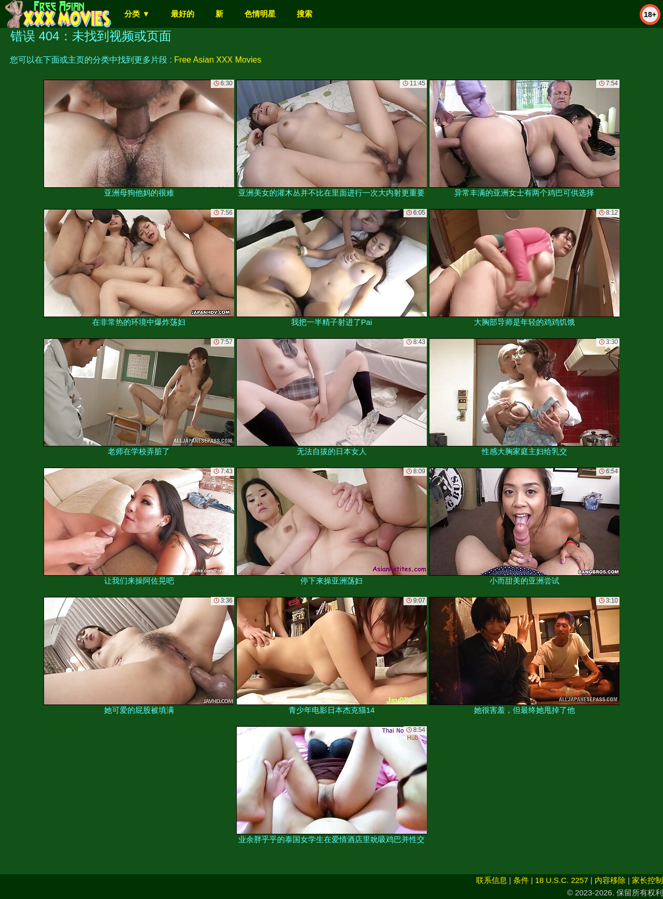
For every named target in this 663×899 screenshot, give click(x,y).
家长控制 (647, 880)
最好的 (182, 13)
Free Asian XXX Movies (217, 59)
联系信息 (491, 880)
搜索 (304, 13)
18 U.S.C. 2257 (561, 880)
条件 (521, 880)
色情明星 (260, 13)
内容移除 (610, 880)
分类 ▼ (137, 13)
